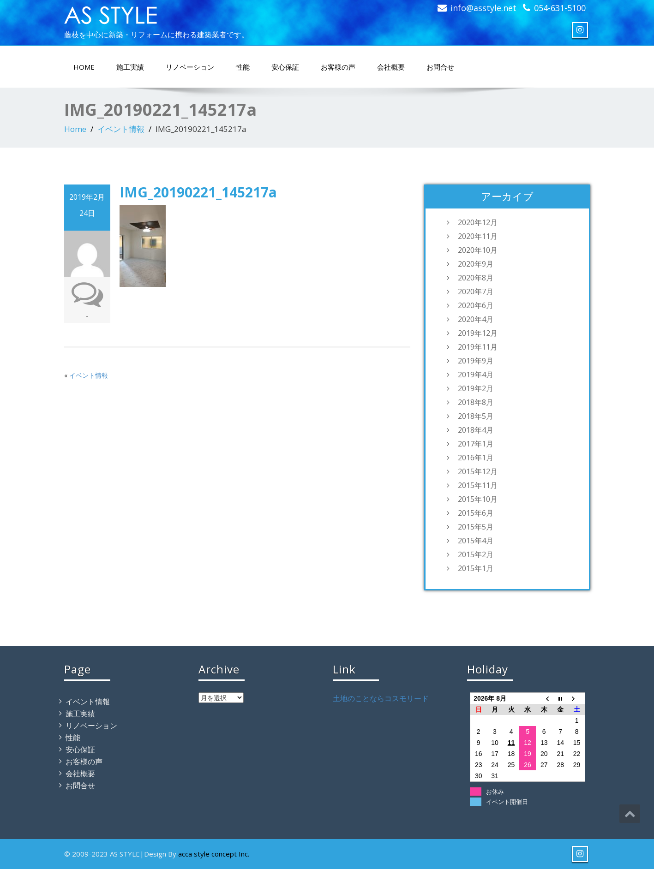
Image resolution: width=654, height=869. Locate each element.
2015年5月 (475, 526)
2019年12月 (478, 333)
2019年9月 (475, 360)
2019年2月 (475, 388)
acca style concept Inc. (213, 853)
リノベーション (190, 66)
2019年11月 (478, 346)
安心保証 (285, 66)
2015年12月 (478, 471)
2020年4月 (475, 319)
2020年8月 (475, 277)
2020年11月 (478, 236)
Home (75, 129)
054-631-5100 (560, 7)
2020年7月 (475, 291)
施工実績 (130, 66)
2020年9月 (475, 263)
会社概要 (391, 66)
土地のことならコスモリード (381, 698)
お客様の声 (338, 66)
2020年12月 (478, 222)
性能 (243, 66)
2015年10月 (478, 499)
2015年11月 (478, 485)
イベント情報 (120, 129)
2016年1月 (475, 457)
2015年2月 (475, 554)
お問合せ (440, 66)
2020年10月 (478, 250)
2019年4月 (475, 374)
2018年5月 (475, 416)
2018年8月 (475, 402)
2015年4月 (475, 540)
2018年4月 (475, 429)
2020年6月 (475, 305)
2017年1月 (475, 443)
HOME (84, 66)
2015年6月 (475, 513)
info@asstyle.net (483, 7)
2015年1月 (475, 568)
